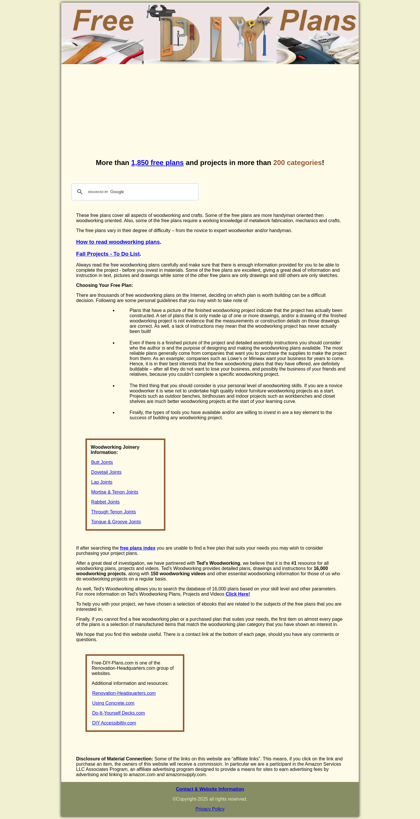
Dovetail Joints (106, 472)
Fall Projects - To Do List (108, 254)
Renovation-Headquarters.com (124, 693)
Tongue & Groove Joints (116, 521)
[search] (134, 191)
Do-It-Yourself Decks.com (118, 713)
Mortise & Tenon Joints (114, 492)
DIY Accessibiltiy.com (114, 722)
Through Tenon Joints (113, 511)
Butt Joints (102, 462)
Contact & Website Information (210, 789)
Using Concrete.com (113, 703)
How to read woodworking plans (118, 242)
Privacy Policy (210, 808)
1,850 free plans (157, 162)
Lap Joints (101, 482)
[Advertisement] (210, 112)
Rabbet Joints (105, 501)
